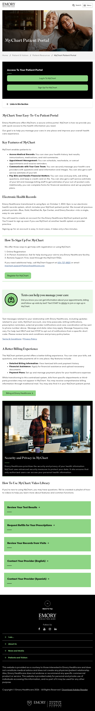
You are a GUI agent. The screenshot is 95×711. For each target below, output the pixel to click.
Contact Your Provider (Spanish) (26, 578)
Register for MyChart (17, 275)
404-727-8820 (64, 262)
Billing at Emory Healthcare (18, 393)
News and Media (16, 651)
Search (78, 5)
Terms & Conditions (11, 339)
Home (5, 55)
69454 (64, 303)
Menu (89, 5)
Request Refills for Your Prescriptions (29, 525)
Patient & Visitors (20, 55)
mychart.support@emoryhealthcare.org (24, 265)
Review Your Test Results (22, 507)
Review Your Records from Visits (26, 543)
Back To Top (48, 609)
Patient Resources (41, 55)
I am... (11, 637)
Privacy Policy (30, 339)
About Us (12, 644)
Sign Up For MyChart (47, 87)
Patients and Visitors (17, 657)
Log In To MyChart (47, 78)
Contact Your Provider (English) (26, 560)
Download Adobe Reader (75, 689)
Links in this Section (19, 104)
